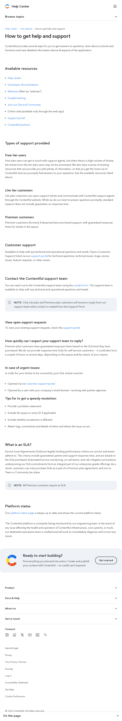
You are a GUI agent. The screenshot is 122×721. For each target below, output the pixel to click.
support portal (39, 255)
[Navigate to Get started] (26, 29)
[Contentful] (7, 6)
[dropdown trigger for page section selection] (61, 17)
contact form (81, 285)
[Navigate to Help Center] (11, 29)
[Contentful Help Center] (20, 6)
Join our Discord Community (24, 104)
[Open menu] (115, 6)
